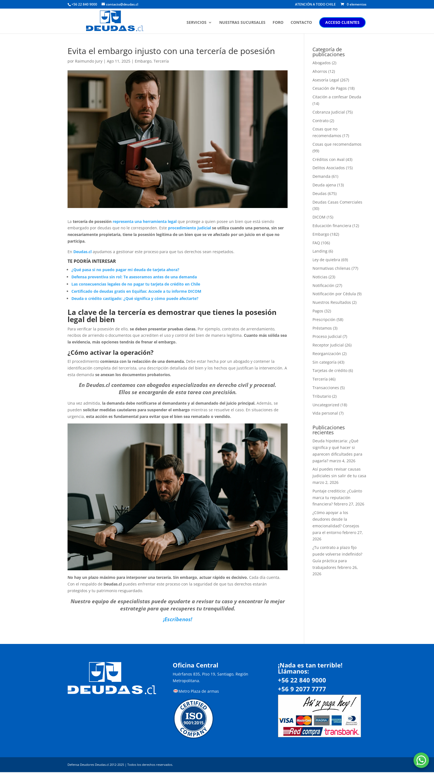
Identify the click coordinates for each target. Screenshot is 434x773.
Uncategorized (325, 404)
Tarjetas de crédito (329, 370)
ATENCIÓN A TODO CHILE (315, 5)
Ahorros (319, 71)
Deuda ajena (324, 185)
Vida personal (325, 413)
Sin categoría (324, 362)
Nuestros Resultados (331, 302)
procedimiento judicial (190, 227)
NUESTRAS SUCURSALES (243, 23)
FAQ (316, 242)
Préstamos (322, 328)
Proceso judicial (327, 336)
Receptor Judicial (328, 345)
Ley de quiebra (326, 259)
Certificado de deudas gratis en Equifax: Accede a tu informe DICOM (136, 291)
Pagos (317, 311)
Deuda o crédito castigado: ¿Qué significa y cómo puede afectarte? (134, 298)
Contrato (320, 120)
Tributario (321, 396)
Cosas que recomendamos (336, 144)
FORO (278, 23)
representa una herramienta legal (145, 221)
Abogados (321, 62)
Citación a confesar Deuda (336, 96)
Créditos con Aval (328, 159)
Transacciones (325, 387)
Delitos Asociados (328, 167)
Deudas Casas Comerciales (337, 202)
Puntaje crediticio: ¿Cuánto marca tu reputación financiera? (337, 497)
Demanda (321, 176)
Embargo (143, 61)
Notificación (323, 285)
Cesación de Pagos (329, 88)
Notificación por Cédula (334, 293)
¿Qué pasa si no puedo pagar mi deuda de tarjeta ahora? (125, 269)
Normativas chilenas (331, 268)
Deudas (319, 193)
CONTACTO (302, 23)
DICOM (319, 217)
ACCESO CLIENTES (343, 22)
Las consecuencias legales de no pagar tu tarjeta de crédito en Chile (135, 284)
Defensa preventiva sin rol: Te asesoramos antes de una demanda (134, 276)
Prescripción (323, 319)
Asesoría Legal (325, 80)
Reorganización (326, 353)
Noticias (319, 276)
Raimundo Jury (88, 61)
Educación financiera (331, 225)
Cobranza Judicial (328, 112)
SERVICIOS (197, 23)
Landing (319, 251)
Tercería (161, 61)
